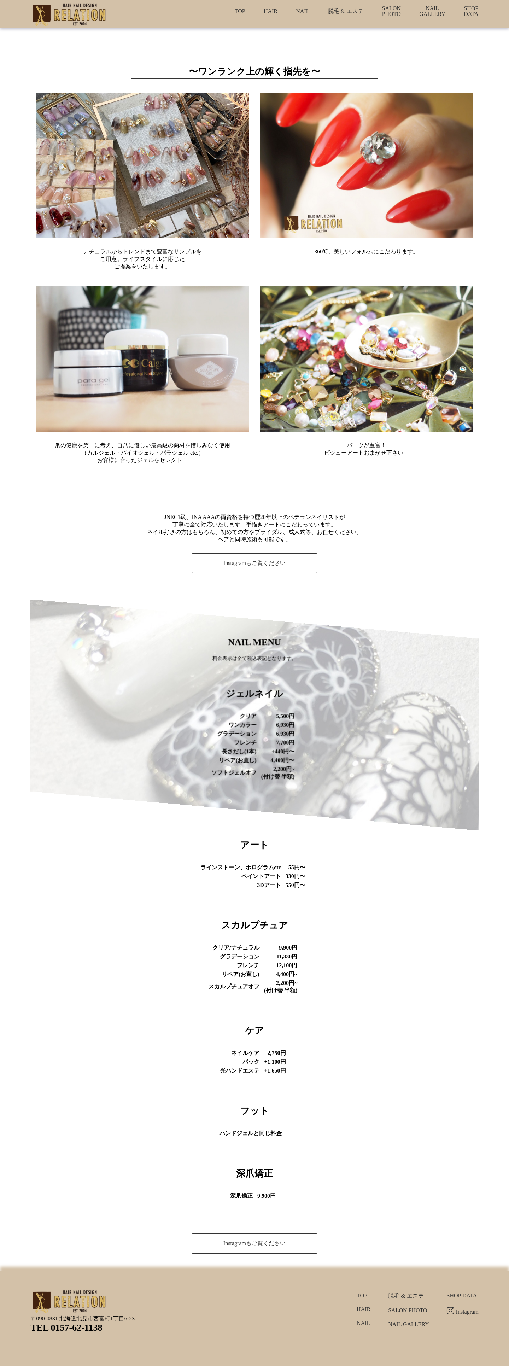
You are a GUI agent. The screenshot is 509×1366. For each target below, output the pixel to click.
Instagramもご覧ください (254, 563)
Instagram (463, 1312)
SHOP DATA (471, 11)
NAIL (302, 11)
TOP (240, 11)
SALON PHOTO (391, 11)
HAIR (270, 11)
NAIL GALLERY (432, 11)
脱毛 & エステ (345, 11)
